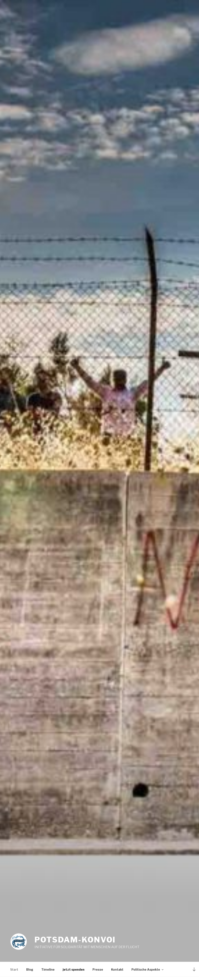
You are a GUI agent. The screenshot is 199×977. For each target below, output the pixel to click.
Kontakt (117, 969)
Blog (29, 969)
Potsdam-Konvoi (75, 939)
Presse (98, 969)
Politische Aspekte (147, 969)
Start (14, 969)
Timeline (48, 969)
